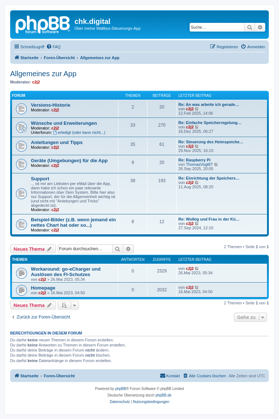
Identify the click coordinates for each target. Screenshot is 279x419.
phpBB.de (163, 395)
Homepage (43, 288)
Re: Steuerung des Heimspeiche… (210, 142)
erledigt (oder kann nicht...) (79, 132)
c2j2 (36, 82)
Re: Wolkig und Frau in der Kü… (208, 219)
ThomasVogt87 (199, 164)
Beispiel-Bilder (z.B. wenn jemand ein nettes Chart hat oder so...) (73, 222)
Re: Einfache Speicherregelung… (210, 122)
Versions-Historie (50, 105)
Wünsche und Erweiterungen (64, 123)
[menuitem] (53, 46)
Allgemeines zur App (43, 74)
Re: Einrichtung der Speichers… (209, 178)
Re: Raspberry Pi (194, 160)
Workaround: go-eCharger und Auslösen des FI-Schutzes (66, 271)
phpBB (120, 389)
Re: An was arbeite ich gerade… (208, 104)
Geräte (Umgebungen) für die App (69, 160)
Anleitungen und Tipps (57, 142)
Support (40, 178)
